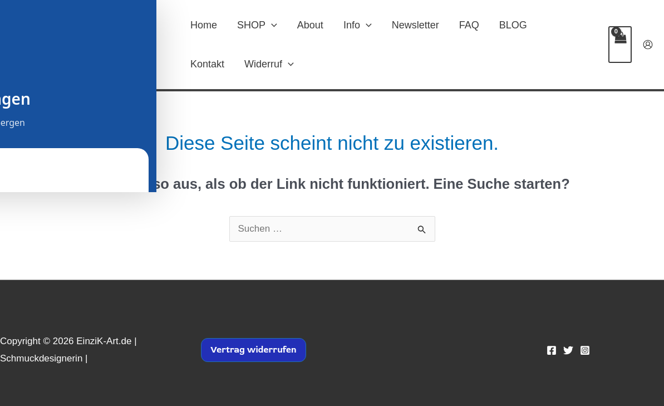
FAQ (469, 25)
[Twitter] (568, 350)
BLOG (513, 25)
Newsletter (415, 25)
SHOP (257, 25)
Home (203, 25)
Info (357, 25)
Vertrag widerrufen (253, 349)
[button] (271, 25)
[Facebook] (552, 350)
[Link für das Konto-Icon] (648, 45)
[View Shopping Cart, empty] (620, 44)
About (310, 25)
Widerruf (269, 64)
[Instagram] (585, 350)
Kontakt (207, 64)
